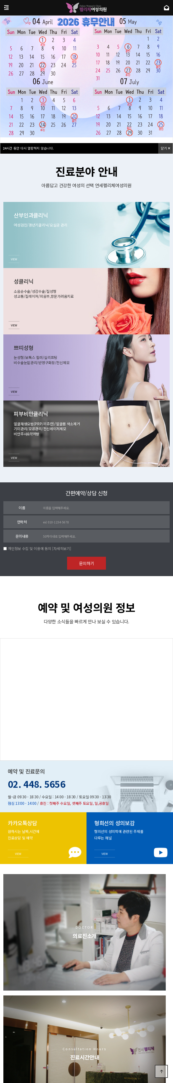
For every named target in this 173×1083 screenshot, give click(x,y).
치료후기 (128, 998)
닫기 (165, 148)
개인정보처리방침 (67, 1047)
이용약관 (91, 1047)
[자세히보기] (61, 548)
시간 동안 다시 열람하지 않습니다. (28, 148)
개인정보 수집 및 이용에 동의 (29, 548)
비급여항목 (111, 1047)
